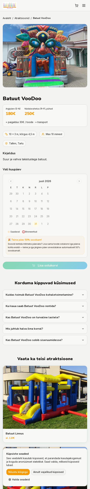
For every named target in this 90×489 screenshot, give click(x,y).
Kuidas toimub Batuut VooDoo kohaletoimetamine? (45, 295)
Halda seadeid (19, 479)
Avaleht (7, 18)
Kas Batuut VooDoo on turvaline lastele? (45, 317)
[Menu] (83, 5)
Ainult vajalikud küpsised (48, 471)
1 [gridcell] (41, 223)
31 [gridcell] (36, 223)
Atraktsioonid (22, 18)
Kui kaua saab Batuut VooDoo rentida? (45, 306)
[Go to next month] (79, 181)
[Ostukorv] (77, 5)
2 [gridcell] (48, 223)
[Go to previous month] (10, 181)
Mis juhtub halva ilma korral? (45, 329)
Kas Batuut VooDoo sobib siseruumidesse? (45, 340)
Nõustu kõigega (18, 471)
